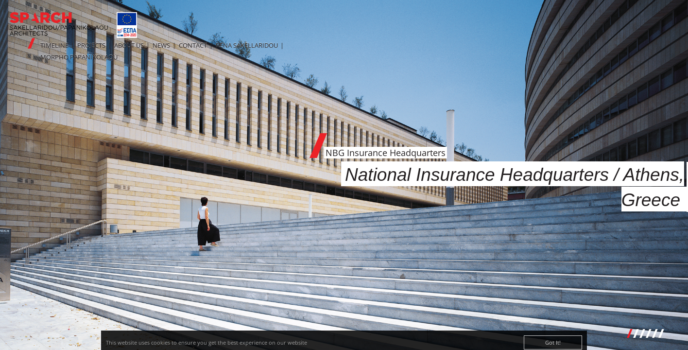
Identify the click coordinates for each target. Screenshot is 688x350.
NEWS (161, 45)
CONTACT (193, 45)
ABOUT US (129, 45)
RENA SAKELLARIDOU (247, 45)
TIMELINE (54, 45)
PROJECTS (91, 45)
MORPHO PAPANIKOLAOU (79, 56)
